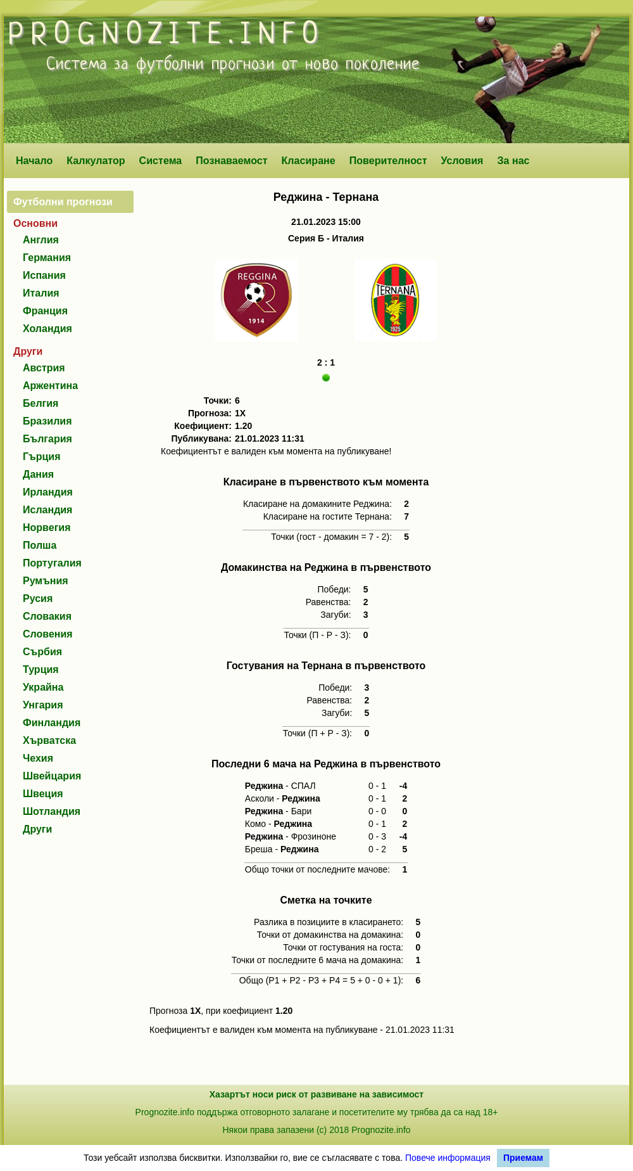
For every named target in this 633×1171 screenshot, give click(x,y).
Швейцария (52, 776)
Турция (41, 669)
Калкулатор (95, 160)
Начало (34, 160)
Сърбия (42, 651)
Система (160, 160)
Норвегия (46, 527)
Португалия (52, 563)
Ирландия (48, 492)
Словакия (47, 616)
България (47, 438)
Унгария (43, 705)
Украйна (43, 687)
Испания (44, 275)
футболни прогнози (205, 64)
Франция (45, 310)
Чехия (38, 758)
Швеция (43, 793)
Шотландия (51, 811)
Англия (41, 239)
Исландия (47, 509)
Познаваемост (231, 160)
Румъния (45, 580)
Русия (38, 598)
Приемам (523, 1158)
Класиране (308, 160)
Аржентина (50, 385)
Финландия (51, 722)
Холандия (47, 328)
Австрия (44, 367)
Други (37, 829)
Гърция (42, 456)
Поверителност (388, 160)
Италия (41, 293)
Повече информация (448, 1158)
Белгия (40, 403)
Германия (47, 257)
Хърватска (49, 740)
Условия (462, 160)
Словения (48, 634)
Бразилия (47, 421)
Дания (38, 474)
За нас (513, 160)
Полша (39, 545)
